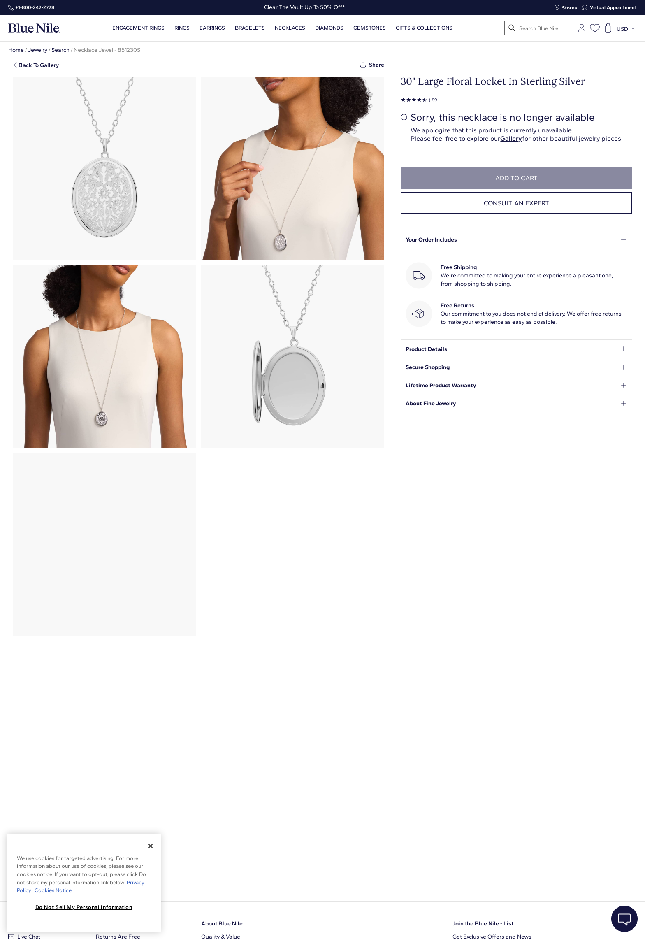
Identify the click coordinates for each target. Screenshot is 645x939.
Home (16, 49)
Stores (569, 8)
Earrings (212, 28)
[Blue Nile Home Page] (34, 28)
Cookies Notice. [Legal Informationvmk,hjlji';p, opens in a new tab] (53, 890)
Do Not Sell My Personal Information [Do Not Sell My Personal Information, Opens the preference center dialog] (83, 907)
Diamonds (329, 28)
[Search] (511, 28)
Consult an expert (516, 203)
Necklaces (290, 28)
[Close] (151, 846)
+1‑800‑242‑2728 (34, 7)
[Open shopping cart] (608, 28)
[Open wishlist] (595, 28)
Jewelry (37, 49)
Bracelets (250, 28)
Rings (182, 28)
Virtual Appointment (613, 7)
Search (60, 49)
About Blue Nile (222, 923)
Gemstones (369, 28)
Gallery (511, 138)
